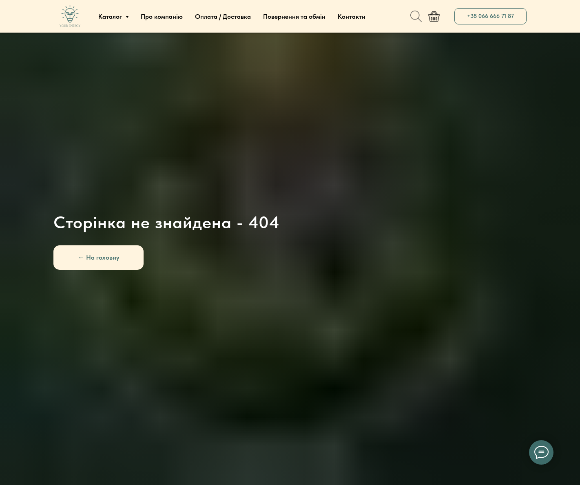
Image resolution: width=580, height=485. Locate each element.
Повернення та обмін (294, 16)
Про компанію (162, 16)
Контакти (351, 16)
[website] (416, 16)
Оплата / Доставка (223, 16)
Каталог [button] (111, 16)
